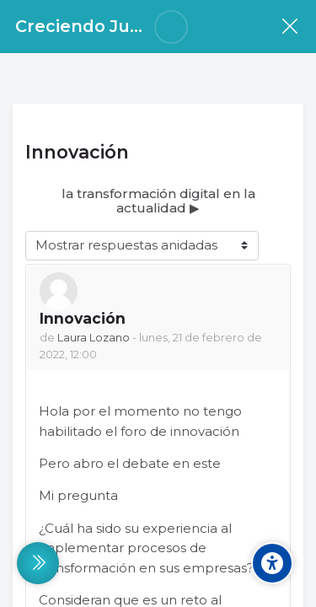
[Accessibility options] (272, 563)
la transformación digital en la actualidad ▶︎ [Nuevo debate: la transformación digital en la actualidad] (158, 200)
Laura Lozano (93, 337)
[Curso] (289, 26)
